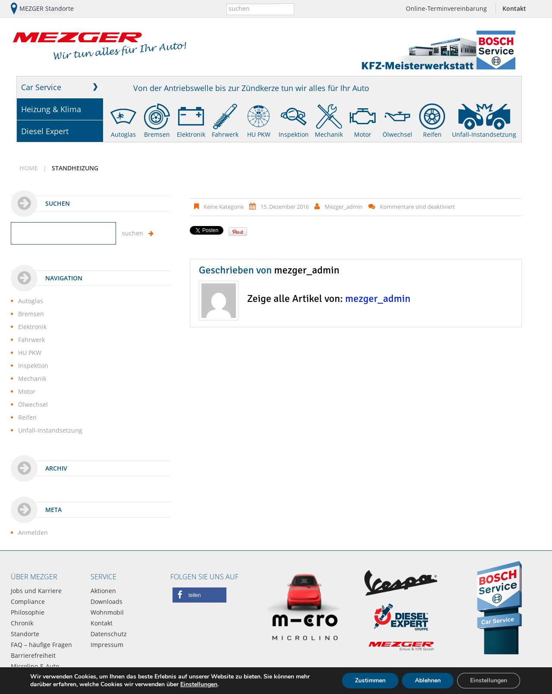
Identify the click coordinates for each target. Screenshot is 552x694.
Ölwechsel (397, 134)
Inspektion (294, 134)
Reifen (432, 134)
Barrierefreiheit (33, 655)
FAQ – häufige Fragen (41, 645)
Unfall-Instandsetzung (484, 134)
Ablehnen (428, 680)
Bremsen (157, 134)
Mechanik (329, 134)
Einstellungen (198, 684)
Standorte (25, 634)
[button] (199, 595)
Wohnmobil (107, 612)
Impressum (107, 645)
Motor (362, 134)
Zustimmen (370, 680)
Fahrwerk (225, 134)
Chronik (22, 623)
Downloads (106, 601)
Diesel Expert (45, 131)
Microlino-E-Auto (35, 666)
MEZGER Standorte (46, 8)
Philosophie (27, 612)
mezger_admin (344, 206)
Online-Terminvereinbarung (446, 8)
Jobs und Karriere (36, 591)
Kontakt (514, 8)
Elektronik (191, 134)
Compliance (28, 601)
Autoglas (123, 134)
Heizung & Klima (51, 109)
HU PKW (258, 134)
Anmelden (33, 532)
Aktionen (103, 591)
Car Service (41, 87)
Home (28, 168)
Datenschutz (109, 634)
